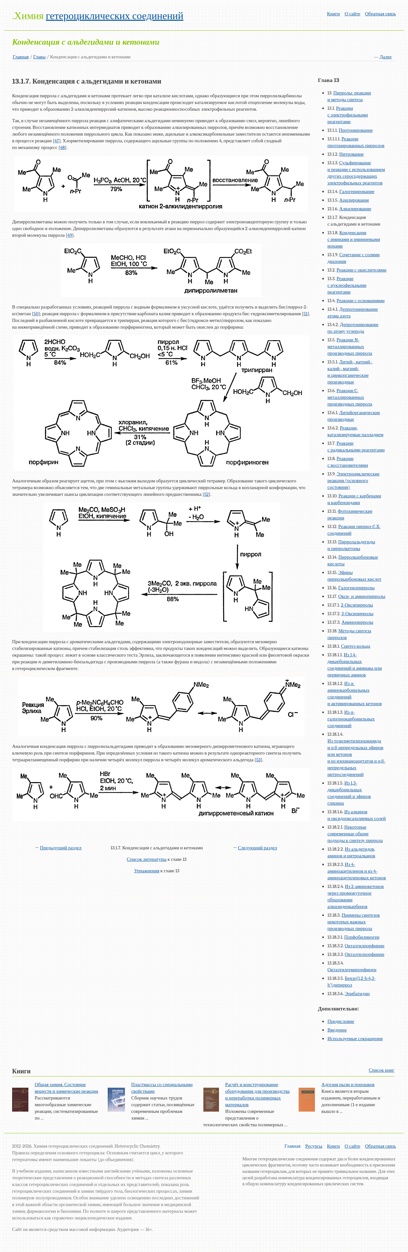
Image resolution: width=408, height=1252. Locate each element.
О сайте (352, 14)
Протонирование (356, 130)
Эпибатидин (357, 993)
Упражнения (146, 871)
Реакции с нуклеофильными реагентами (346, 285)
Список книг (381, 1070)
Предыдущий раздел (60, 848)
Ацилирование (354, 200)
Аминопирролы (357, 622)
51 (305, 314)
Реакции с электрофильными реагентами (347, 114)
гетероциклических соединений (114, 16)
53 (258, 760)
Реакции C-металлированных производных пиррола (349, 397)
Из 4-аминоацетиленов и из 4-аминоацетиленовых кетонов (356, 871)
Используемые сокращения (354, 1038)
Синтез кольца (355, 646)
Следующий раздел (257, 848)
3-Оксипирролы (357, 613)
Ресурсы (313, 1146)
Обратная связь (380, 14)
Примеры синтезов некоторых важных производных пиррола (353, 921)
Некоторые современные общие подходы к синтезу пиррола (354, 833)
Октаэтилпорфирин (364, 946)
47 (57, 141)
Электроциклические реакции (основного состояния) (353, 480)
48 (62, 147)
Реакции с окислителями (361, 270)
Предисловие (340, 1021)
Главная (21, 57)
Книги (333, 14)
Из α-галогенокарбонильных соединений (351, 718)
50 (35, 314)
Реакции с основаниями (360, 300)
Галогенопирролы (356, 588)
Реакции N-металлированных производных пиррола (349, 346)
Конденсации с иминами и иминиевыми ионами (353, 239)
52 (206, 494)
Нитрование (351, 154)
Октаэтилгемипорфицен (351, 970)
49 (70, 235)
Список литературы (147, 859)
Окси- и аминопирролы (361, 596)
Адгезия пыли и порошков (348, 1084)
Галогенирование (357, 191)
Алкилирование (355, 209)
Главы (39, 57)
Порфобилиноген (361, 937)
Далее (386, 57)
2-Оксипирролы (357, 605)
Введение (336, 1030)
